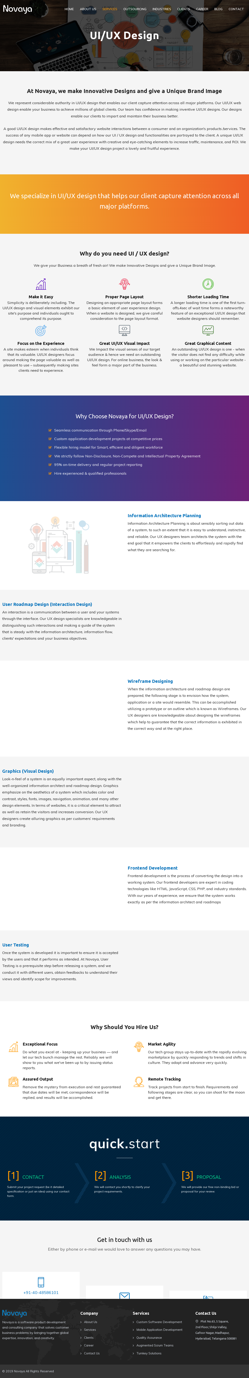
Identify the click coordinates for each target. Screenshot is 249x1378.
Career (202, 9)
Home (69, 9)
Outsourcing (134, 9)
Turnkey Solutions (149, 1353)
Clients (183, 9)
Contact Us (92, 1353)
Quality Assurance (149, 1338)
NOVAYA (17, 9)
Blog (218, 9)
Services (109, 9)
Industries (162, 9)
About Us (88, 9)
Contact (236, 9)
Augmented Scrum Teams (155, 1345)
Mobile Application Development (159, 1330)
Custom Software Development (159, 1322)
